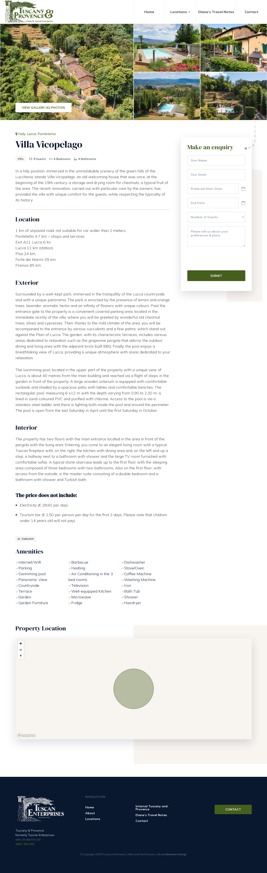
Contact (251, 12)
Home (149, 12)
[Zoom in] (21, 643)
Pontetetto (47, 134)
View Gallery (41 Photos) (43, 108)
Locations (178, 12)
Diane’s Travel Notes (216, 12)
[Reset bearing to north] (21, 656)
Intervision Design (176, 854)
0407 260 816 (24, 844)
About (90, 813)
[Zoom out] (21, 650)
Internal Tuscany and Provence (152, 807)
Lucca (31, 134)
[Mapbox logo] (26, 735)
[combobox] (216, 217)
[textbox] (216, 217)
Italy (22, 134)
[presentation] (220, 258)
